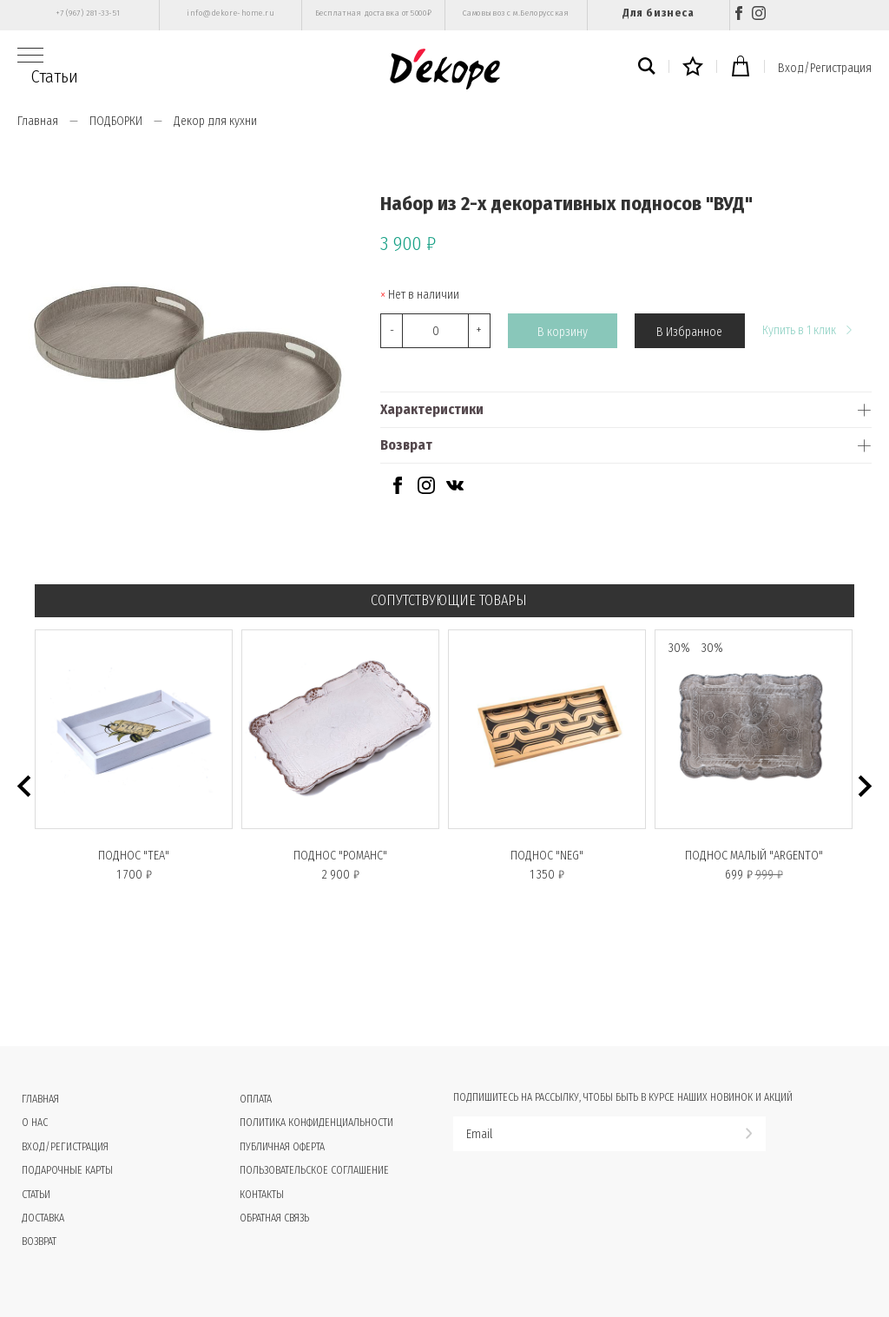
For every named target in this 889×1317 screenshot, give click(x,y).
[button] (24, 786)
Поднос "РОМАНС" (340, 855)
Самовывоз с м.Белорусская (516, 13)
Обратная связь (274, 1218)
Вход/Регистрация (825, 68)
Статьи (54, 76)
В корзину (562, 331)
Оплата (256, 1099)
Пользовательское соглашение (314, 1170)
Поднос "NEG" (546, 855)
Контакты (262, 1195)
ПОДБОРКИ (115, 121)
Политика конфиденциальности (316, 1122)
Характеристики (432, 409)
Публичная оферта (282, 1147)
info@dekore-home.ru (230, 13)
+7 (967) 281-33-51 (88, 13)
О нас (35, 1122)
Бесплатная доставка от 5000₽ (373, 13)
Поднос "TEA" (133, 855)
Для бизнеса (658, 12)
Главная (37, 121)
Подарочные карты (67, 1170)
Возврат (406, 445)
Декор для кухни (215, 121)
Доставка (43, 1218)
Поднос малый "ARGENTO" (754, 855)
